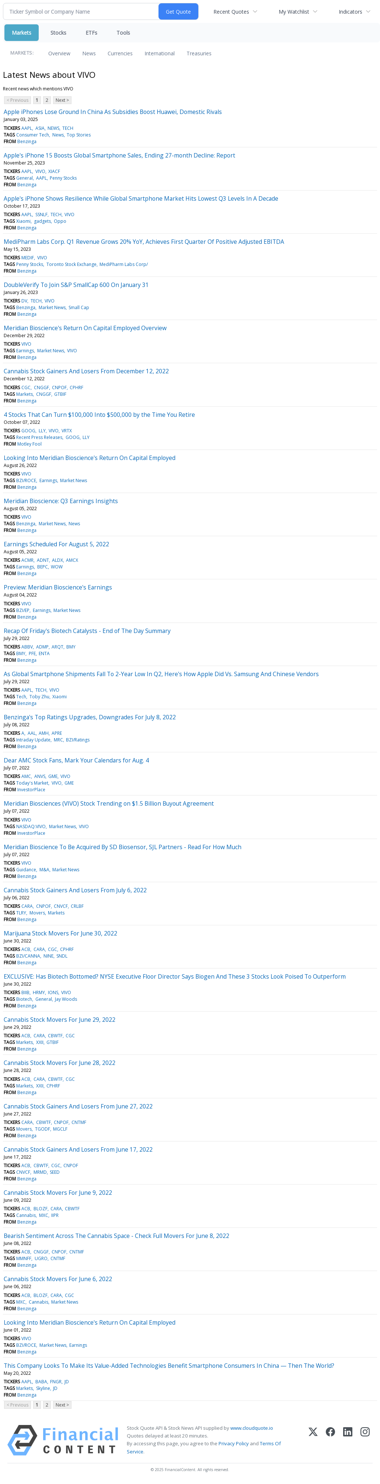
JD (67, 1382)
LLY (42, 431)
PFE (32, 653)
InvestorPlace (31, 789)
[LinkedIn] (347, 1440)
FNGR (56, 1382)
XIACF (54, 171)
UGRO (41, 1258)
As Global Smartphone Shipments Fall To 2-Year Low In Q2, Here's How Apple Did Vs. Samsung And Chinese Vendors (161, 674)
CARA (27, 906)
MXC (43, 1215)
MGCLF (60, 1129)
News (89, 53)
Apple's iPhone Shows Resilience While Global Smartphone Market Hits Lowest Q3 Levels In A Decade (141, 198)
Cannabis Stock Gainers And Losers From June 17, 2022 (78, 1149)
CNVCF (61, 906)
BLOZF (41, 1208)
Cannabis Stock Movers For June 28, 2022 (59, 1063)
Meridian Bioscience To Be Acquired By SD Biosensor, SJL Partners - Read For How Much (122, 847)
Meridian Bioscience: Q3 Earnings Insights (61, 501)
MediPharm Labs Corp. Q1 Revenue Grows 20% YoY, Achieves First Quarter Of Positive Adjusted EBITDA (144, 242)
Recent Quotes (231, 11)
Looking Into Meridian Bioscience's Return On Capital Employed (89, 458)
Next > (62, 100)
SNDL (61, 956)
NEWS (53, 128)
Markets (21, 32)
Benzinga (26, 141)
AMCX (72, 560)
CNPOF (59, 387)
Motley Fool (29, 444)
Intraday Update (33, 740)
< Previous (17, 100)
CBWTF (55, 1035)
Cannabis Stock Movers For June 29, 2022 (59, 1020)
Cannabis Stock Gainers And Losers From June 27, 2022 (78, 1106)
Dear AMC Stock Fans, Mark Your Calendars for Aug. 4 (76, 760)
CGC (26, 387)
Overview (59, 53)
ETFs (91, 32)
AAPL (26, 128)
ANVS (39, 776)
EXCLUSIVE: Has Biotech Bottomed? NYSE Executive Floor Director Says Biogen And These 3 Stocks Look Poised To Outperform (175, 976)
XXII (39, 1042)
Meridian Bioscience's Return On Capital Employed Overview (85, 328)
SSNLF (41, 214)
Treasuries (199, 53)
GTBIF (60, 394)
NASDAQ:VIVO (31, 826)
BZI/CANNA (28, 956)
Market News (52, 307)
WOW (57, 567)
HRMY (39, 992)
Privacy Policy (234, 1443)
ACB (25, 949)
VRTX (67, 431)
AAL (32, 733)
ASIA (40, 128)
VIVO (40, 171)
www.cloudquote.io (251, 1428)
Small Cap (79, 307)
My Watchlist (294, 11)
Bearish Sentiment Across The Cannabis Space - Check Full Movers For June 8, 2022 (116, 1236)
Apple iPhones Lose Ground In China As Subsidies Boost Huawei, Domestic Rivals (113, 112)
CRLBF (77, 906)
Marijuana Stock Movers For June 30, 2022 (60, 933)
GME (52, 776)
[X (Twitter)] (313, 1440)
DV (24, 301)
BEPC (42, 567)
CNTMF (79, 1122)
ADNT (43, 560)
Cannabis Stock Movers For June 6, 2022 (58, 1279)
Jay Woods (66, 999)
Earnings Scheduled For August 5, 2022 (56, 544)
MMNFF (23, 1258)
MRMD (40, 1172)
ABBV (27, 647)
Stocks (58, 32)
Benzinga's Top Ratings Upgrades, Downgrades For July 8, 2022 (90, 717)
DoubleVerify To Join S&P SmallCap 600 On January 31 (76, 285)
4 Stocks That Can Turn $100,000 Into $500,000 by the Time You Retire (99, 415)
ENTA (44, 653)
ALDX (57, 560)
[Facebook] (330, 1440)
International (159, 53)
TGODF (42, 1129)
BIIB (25, 992)
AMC (26, 776)
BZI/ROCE (26, 480)
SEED (55, 1172)
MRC (58, 740)
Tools (123, 32)
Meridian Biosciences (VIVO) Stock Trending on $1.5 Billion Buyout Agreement (109, 803)
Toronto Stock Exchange (71, 264)
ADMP (42, 647)
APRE (57, 733)
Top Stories (79, 135)
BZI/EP (22, 610)
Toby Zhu (39, 696)
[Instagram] (365, 1440)
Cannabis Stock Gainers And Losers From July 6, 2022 (75, 890)
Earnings (25, 350)
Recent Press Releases (39, 437)
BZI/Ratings (78, 740)
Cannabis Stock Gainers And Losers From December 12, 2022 (86, 371)
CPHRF (76, 387)
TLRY (21, 913)
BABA (41, 1382)
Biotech (24, 999)
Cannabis (26, 1215)
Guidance (26, 869)
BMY (71, 647)
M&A (44, 869)
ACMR (27, 560)
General (24, 178)
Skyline (43, 1388)
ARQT (57, 647)
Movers (37, 913)
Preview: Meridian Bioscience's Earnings (58, 587)
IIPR (55, 1215)
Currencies (120, 53)
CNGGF (41, 387)
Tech (21, 696)
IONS (53, 992)
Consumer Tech (32, 135)
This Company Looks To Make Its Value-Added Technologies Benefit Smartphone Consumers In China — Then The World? (169, 1366)
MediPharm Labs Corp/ (124, 264)
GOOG (28, 431)
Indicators (350, 11)
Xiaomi (23, 221)
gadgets (42, 221)
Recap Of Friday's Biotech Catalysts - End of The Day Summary (87, 631)
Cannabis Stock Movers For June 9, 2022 (58, 1193)
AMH (44, 733)
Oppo (60, 221)
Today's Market (32, 783)
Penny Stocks (63, 178)
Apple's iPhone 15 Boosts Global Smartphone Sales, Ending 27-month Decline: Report (119, 155)
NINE (48, 956)
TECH (67, 128)
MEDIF (27, 258)
